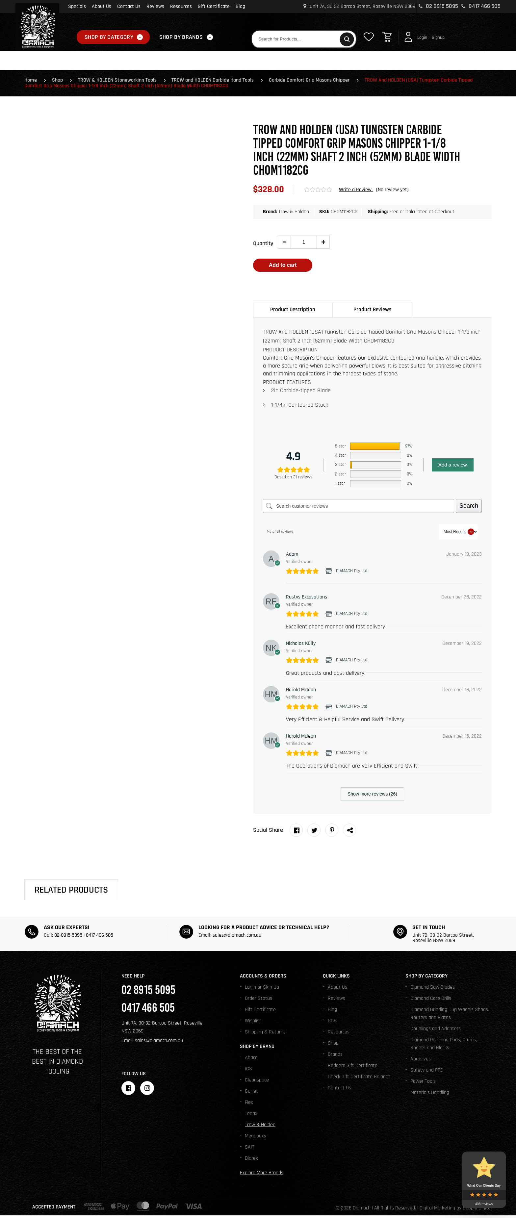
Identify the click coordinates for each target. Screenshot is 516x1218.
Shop (58, 82)
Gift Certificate (214, 6)
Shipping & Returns (265, 1034)
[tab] (293, 312)
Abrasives (420, 1061)
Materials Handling (429, 1095)
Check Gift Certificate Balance (359, 1079)
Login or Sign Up (262, 989)
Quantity (263, 245)
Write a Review (356, 191)
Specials (77, 6)
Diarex (251, 1160)
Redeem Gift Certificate (352, 1068)
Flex (249, 1105)
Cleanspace (257, 1082)
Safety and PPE (426, 1072)
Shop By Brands (181, 37)
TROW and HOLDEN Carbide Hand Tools (217, 82)
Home (30, 82)
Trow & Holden (260, 1127)
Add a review (452, 467)
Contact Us (129, 6)
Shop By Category (109, 37)
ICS (248, 1071)
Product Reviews (372, 312)
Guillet (251, 1093)
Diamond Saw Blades (432, 989)
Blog (240, 6)
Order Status (258, 1001)
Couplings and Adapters (435, 1031)
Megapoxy (255, 1138)
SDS (332, 1023)
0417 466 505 (481, 6)
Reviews (155, 6)
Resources (181, 6)
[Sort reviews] (458, 534)
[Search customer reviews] (358, 509)
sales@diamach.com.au (237, 937)
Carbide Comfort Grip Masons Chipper (314, 82)
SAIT (249, 1149)
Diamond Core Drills (430, 1001)
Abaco (251, 1060)
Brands (335, 1056)
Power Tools (423, 1083)
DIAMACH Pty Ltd (351, 573)
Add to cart (283, 267)
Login (422, 37)
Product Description (293, 312)
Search (468, 508)
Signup (438, 37)
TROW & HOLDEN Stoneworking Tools (120, 82)
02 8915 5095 (438, 6)
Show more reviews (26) (372, 796)
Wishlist (253, 1023)
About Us (101, 6)
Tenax (251, 1116)
